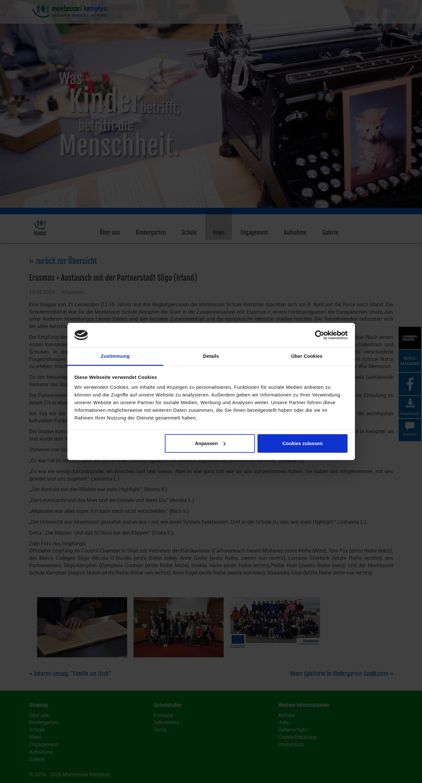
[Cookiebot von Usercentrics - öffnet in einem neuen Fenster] (320, 335)
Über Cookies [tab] (307, 356)
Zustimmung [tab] (115, 356)
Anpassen (210, 443)
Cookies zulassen (302, 443)
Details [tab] (211, 356)
